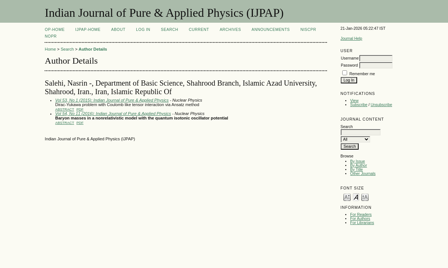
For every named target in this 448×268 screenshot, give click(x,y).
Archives (230, 30)
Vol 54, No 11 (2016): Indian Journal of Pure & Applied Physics (113, 113)
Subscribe (358, 105)
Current (199, 30)
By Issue (357, 161)
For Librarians (362, 223)
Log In (143, 30)
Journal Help (351, 38)
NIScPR (308, 30)
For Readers (361, 215)
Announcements (271, 30)
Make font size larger (365, 196)
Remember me (362, 74)
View (354, 101)
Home (50, 49)
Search (169, 30)
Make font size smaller (347, 196)
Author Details (93, 49)
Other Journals (362, 174)
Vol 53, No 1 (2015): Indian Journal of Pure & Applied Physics (112, 100)
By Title (356, 170)
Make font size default (356, 196)
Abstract (64, 109)
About (118, 30)
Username (350, 58)
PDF (79, 109)
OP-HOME (54, 30)
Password (349, 65)
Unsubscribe (381, 105)
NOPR (51, 36)
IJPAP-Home (88, 30)
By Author (358, 165)
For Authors (360, 219)
